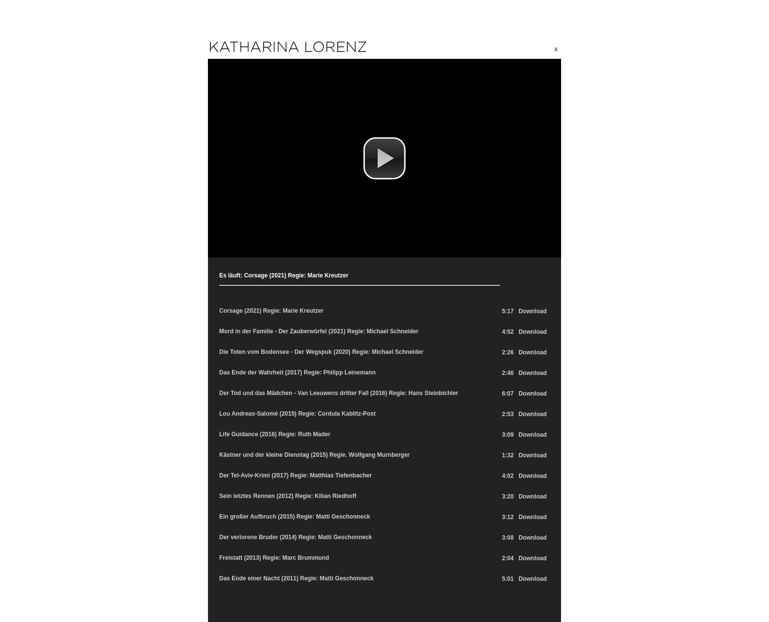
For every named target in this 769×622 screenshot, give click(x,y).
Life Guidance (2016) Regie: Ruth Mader (275, 434)
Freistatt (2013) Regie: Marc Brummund (274, 557)
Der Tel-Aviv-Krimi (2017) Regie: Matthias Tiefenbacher (295, 475)
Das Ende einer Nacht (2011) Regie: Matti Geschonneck (296, 578)
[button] (384, 158)
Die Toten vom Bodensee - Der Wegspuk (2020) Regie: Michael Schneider (321, 351)
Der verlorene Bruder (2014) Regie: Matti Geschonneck (295, 537)
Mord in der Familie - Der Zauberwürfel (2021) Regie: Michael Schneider (318, 331)
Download (532, 311)
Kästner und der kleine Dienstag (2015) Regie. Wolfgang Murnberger (314, 454)
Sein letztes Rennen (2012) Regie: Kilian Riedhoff (287, 496)
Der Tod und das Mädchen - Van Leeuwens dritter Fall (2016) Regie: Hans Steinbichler (338, 393)
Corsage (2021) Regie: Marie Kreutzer (271, 310)
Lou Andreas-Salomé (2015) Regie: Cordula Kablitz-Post (297, 413)
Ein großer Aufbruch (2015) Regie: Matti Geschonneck (294, 516)
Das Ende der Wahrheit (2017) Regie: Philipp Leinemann (297, 372)
